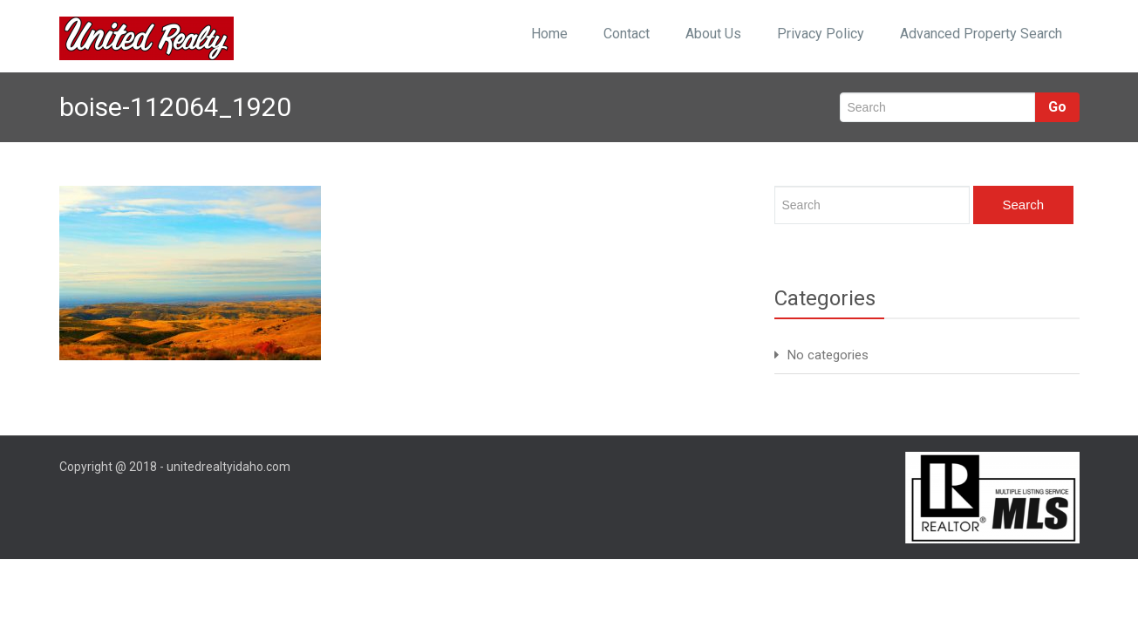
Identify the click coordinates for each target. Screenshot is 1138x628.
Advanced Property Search (981, 33)
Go (1057, 107)
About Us (713, 33)
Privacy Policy (820, 33)
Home (549, 33)
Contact (626, 33)
